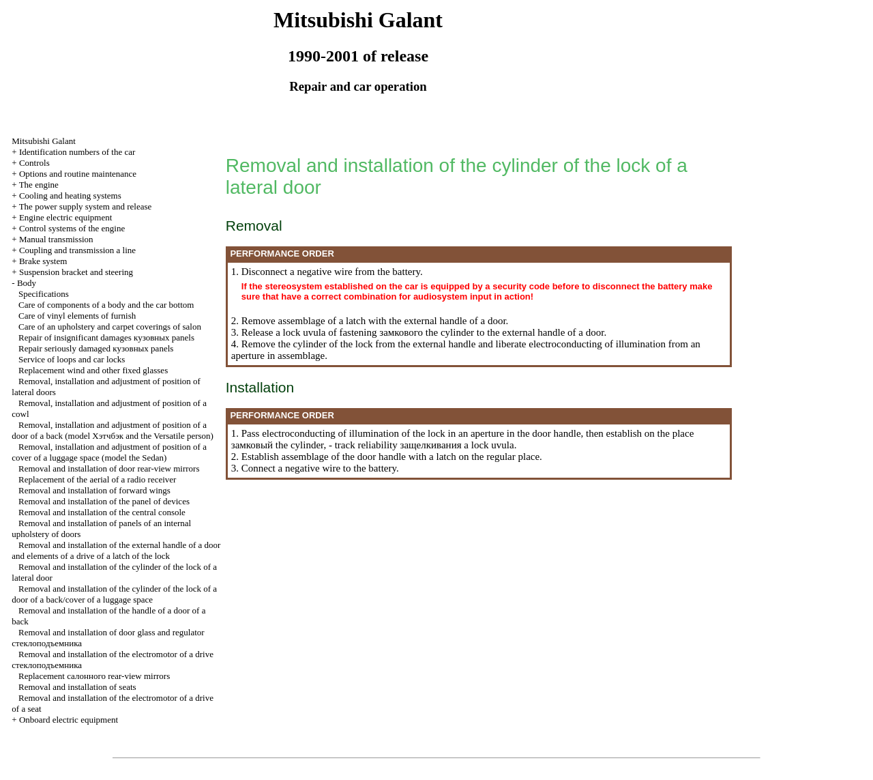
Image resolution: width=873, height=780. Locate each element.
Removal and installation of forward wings (94, 490)
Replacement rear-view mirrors (94, 676)
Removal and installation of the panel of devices (104, 501)
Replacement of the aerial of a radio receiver (97, 479)
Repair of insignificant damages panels (106, 337)
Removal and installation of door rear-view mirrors (108, 468)
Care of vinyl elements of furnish (77, 315)
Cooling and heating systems (70, 195)
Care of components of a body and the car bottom (106, 305)
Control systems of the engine (72, 228)
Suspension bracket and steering (76, 272)
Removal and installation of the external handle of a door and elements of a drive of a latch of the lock (116, 550)
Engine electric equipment (65, 217)
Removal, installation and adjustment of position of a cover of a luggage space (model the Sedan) (109, 452)
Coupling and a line (77, 250)
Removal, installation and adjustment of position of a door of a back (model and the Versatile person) (112, 430)
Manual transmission (56, 239)
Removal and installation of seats (77, 687)
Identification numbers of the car (77, 152)
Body (26, 283)
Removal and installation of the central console (102, 512)
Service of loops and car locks (71, 359)
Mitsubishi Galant (44, 141)
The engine (39, 184)
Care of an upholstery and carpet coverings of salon (109, 326)
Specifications (43, 294)
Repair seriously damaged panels (95, 348)
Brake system (43, 261)
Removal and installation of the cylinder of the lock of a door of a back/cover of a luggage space (114, 594)
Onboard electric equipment (68, 719)
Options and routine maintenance (77, 174)
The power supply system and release (85, 206)
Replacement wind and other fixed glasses (93, 370)
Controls (34, 163)
